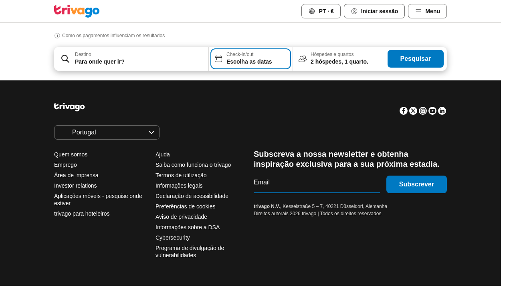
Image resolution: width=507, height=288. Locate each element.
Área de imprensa (76, 175)
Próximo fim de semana (336, 232)
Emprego (65, 165)
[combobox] (131, 59)
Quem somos (70, 154)
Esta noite (130, 232)
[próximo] (373, 90)
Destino (83, 54)
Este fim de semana (258, 232)
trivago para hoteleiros (82, 213)
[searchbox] (139, 62)
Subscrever (416, 184)
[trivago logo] (77, 11)
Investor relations (75, 185)
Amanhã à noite (188, 232)
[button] (131, 58)
